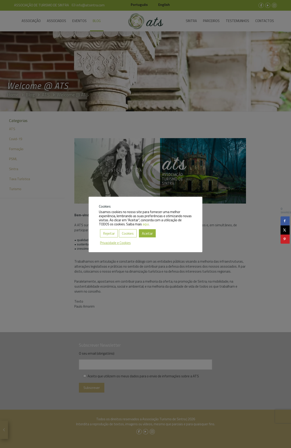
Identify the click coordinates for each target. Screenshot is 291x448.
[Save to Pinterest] (285, 239)
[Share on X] (285, 229)
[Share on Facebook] (285, 220)
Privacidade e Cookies (115, 242)
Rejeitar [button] (109, 233)
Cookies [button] (128, 233)
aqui (146, 224)
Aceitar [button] (147, 233)
